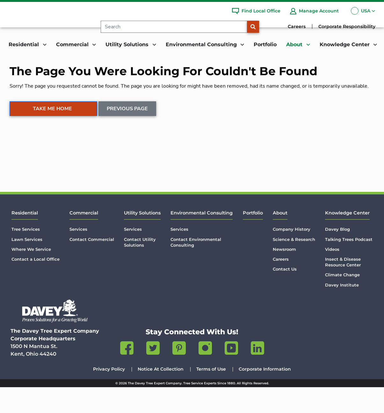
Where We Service (31, 275)
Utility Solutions (142, 239)
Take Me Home (52, 146)
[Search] (178, 27)
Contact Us (285, 294)
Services (78, 254)
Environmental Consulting (201, 239)
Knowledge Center (347, 239)
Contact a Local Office (35, 284)
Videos (332, 275)
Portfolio (265, 44)
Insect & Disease (343, 287)
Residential (24, 239)
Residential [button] (24, 44)
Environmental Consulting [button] (202, 44)
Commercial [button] (73, 44)
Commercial (83, 239)
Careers (297, 26)
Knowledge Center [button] (345, 44)
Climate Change (342, 300)
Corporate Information (265, 395)
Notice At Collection (161, 395)
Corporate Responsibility (346, 26)
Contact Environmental (195, 267)
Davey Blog (337, 254)
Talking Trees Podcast (349, 264)
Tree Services (25, 254)
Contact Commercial (91, 264)
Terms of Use (211, 395)
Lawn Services (26, 264)
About (280, 239)
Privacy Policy (109, 395)
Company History (291, 254)
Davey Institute (342, 310)
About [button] (295, 44)
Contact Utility (140, 267)
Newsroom (284, 275)
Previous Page (127, 146)
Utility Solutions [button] (127, 44)
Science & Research (294, 264)
